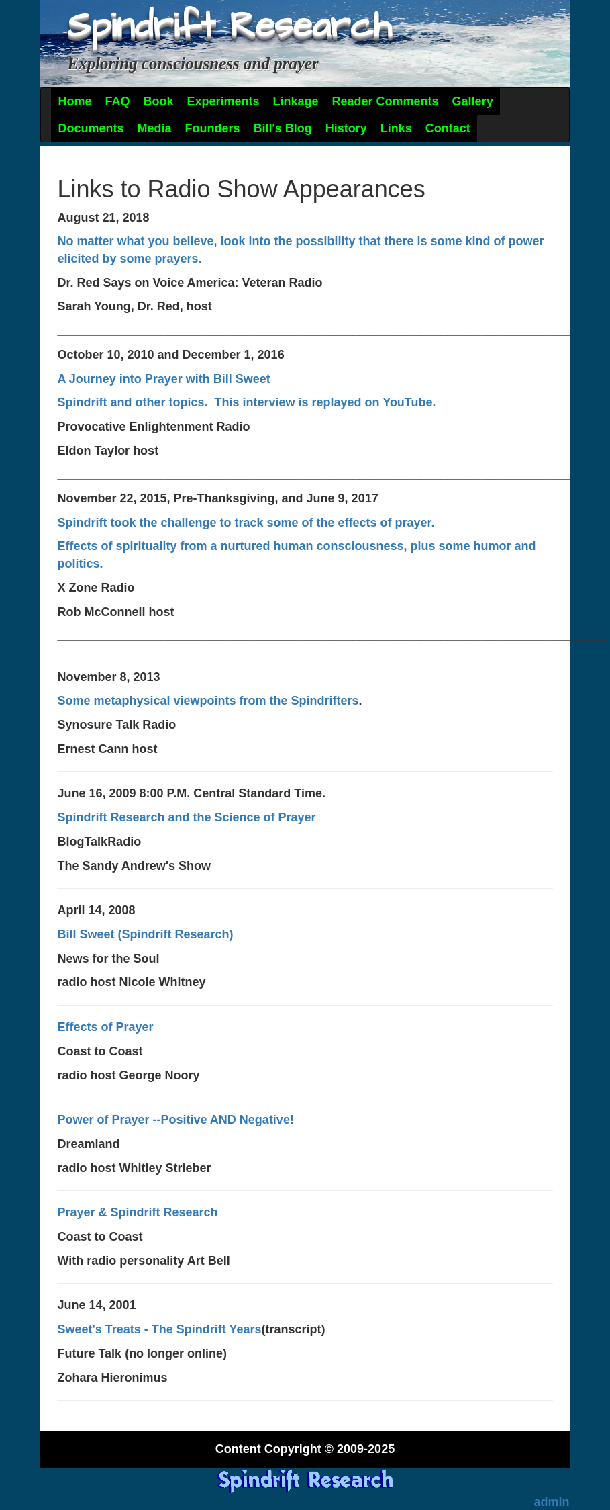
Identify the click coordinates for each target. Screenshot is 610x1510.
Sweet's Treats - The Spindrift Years (159, 1329)
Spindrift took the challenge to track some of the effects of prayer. (245, 522)
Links (396, 128)
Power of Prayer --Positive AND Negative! (175, 1119)
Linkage (296, 101)
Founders (212, 128)
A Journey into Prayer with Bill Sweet (163, 379)
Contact (447, 128)
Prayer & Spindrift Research (137, 1212)
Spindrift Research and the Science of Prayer (186, 817)
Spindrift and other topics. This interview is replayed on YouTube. (246, 402)
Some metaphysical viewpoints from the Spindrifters (207, 700)
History (346, 128)
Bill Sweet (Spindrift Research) (145, 934)
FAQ (117, 101)
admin (552, 1502)
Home (74, 101)
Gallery (472, 101)
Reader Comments (385, 101)
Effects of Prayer (105, 1027)
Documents (90, 128)
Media (154, 128)
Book (158, 101)
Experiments (223, 101)
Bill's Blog (283, 128)
